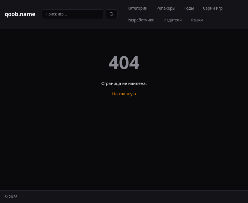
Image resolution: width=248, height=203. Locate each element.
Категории (138, 8)
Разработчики (141, 20)
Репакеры (165, 8)
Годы (189, 8)
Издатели (173, 20)
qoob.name (20, 14)
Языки (197, 20)
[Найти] (112, 14)
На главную (124, 93)
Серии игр (213, 8)
